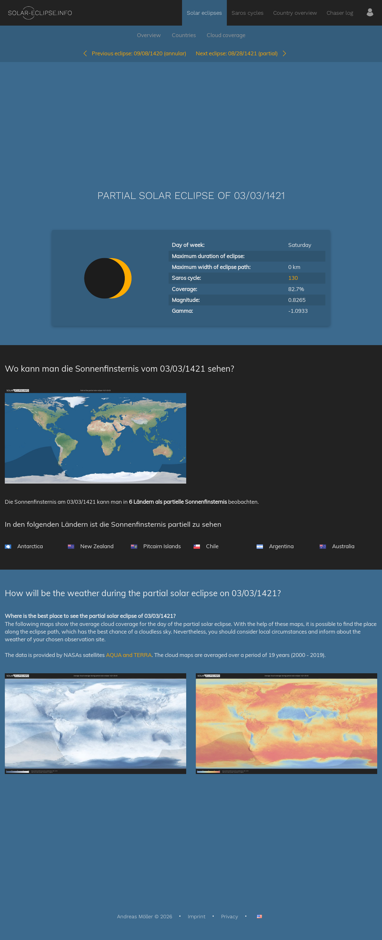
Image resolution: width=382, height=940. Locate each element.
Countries (184, 35)
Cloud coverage (226, 35)
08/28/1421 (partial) (241, 53)
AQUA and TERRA (129, 655)
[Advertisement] (191, 116)
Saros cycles (248, 13)
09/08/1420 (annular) (134, 53)
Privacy (229, 916)
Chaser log (340, 13)
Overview (149, 35)
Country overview (295, 13)
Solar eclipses (204, 13)
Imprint (196, 916)
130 (293, 277)
